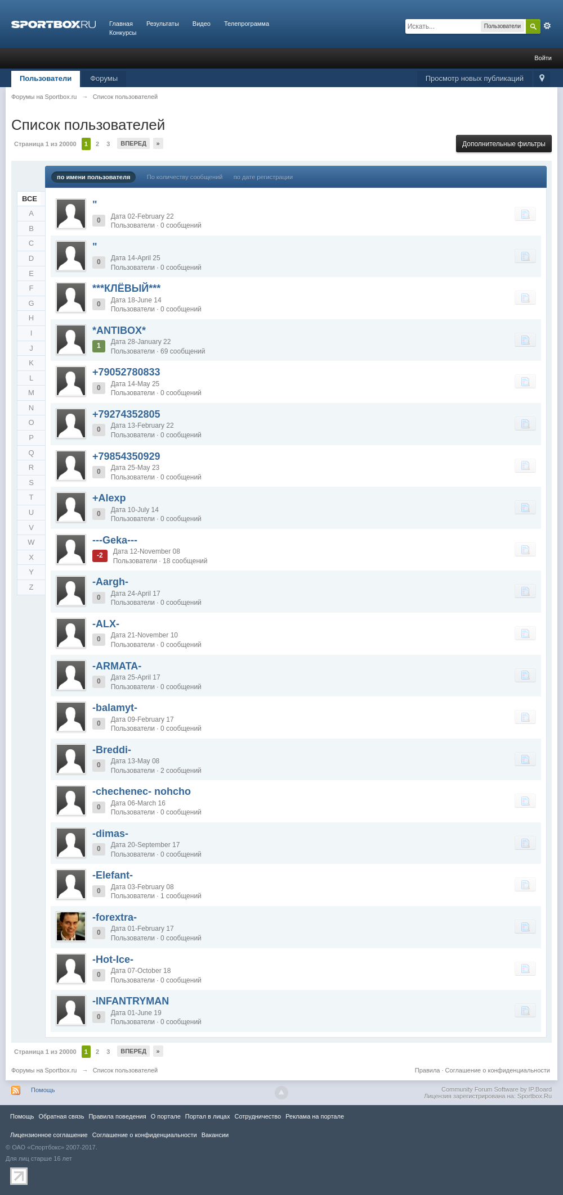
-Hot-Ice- (112, 959)
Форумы (104, 78)
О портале (166, 1116)
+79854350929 (126, 456)
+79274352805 (126, 414)
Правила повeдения (117, 1116)
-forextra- (114, 917)
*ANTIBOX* (119, 330)
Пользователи (46, 78)
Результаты (162, 23)
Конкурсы (122, 32)
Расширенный (547, 25)
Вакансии (215, 1134)
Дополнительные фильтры (504, 144)
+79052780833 (126, 372)
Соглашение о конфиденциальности (497, 1070)
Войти (543, 58)
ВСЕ (29, 198)
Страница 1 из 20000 (45, 144)
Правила (427, 1070)
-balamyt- (114, 707)
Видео (202, 23)
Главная (121, 23)
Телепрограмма (246, 23)
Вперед (133, 143)
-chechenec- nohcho (141, 791)
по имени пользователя (93, 177)
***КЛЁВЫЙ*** (126, 288)
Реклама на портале (314, 1116)
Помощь (43, 1090)
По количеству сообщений (185, 177)
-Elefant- (112, 875)
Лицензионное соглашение (49, 1134)
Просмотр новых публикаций (475, 78)
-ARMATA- (116, 666)
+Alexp (109, 498)
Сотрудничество (257, 1116)
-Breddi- (111, 749)
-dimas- (110, 833)
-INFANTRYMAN (130, 1001)
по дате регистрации (263, 177)
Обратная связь (61, 1116)
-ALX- (105, 624)
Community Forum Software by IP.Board (496, 1089)
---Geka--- (114, 540)
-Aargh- (110, 581)
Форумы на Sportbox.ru (44, 1070)
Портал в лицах (207, 1116)
